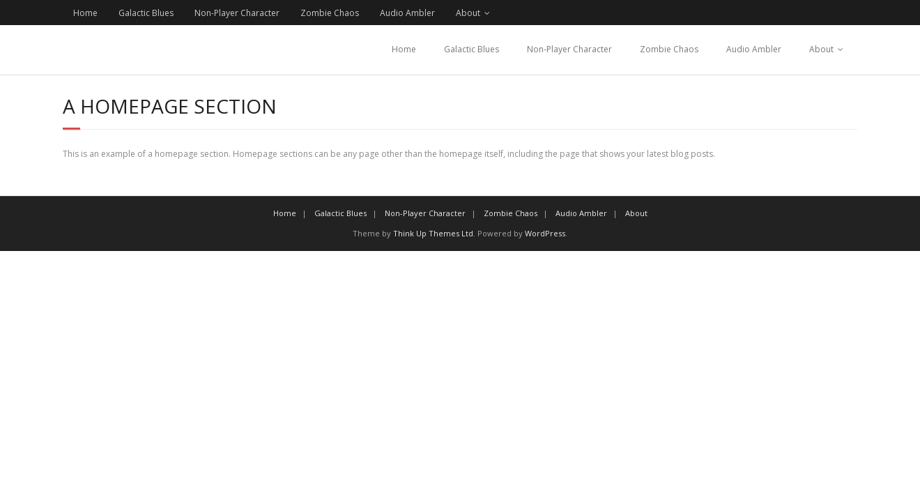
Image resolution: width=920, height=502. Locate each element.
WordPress (545, 233)
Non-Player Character (236, 13)
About (468, 13)
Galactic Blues (146, 13)
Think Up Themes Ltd (433, 233)
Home (85, 13)
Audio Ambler (407, 13)
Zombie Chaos (329, 13)
